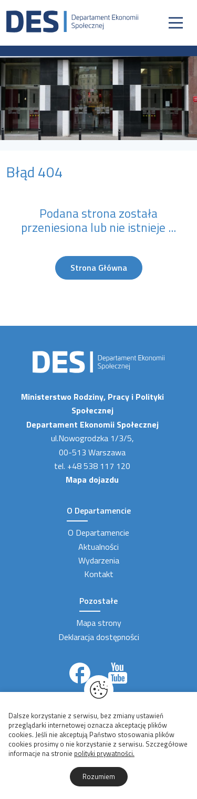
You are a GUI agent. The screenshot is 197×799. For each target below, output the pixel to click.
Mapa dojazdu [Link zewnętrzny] (92, 479)
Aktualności (98, 546)
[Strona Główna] (72, 20)
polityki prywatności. (104, 753)
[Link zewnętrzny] (79, 673)
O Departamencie (98, 532)
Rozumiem (98, 776)
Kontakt (98, 574)
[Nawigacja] (176, 22)
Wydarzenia (98, 560)
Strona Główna (98, 267)
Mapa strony (98, 622)
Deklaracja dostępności (98, 637)
